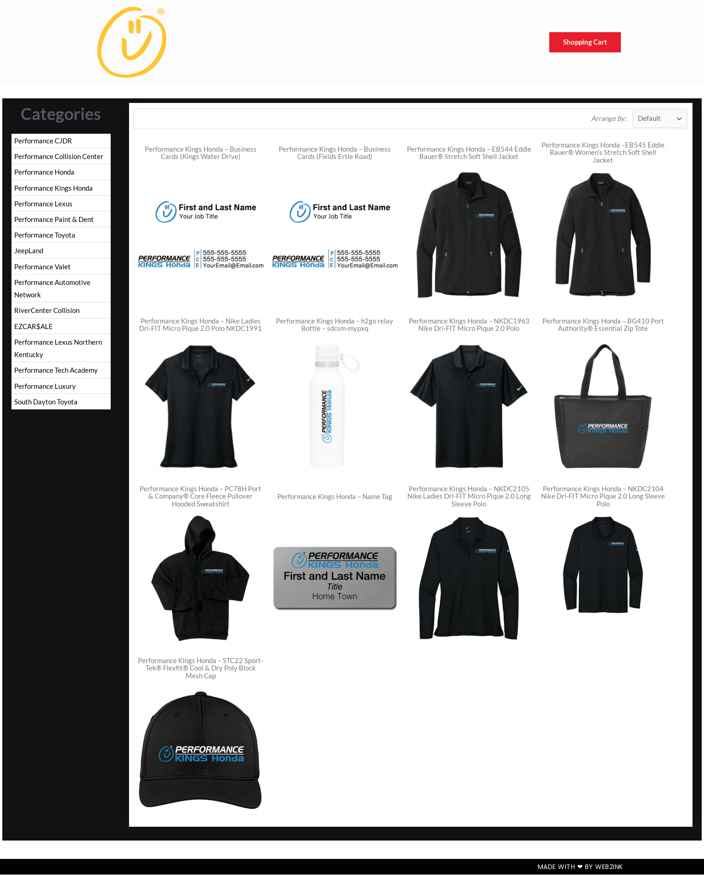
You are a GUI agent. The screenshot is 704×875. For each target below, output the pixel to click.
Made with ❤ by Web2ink (580, 867)
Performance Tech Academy (56, 374)
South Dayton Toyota (46, 406)
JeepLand (28, 253)
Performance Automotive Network (52, 290)
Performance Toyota (44, 237)
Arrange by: (608, 118)
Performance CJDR (43, 140)
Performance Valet (42, 269)
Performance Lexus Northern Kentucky (58, 352)
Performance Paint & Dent (54, 220)
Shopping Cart (585, 42)
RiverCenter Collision (46, 313)
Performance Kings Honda (53, 188)
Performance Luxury (45, 390)
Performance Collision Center (58, 157)
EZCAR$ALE (33, 329)
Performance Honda (44, 172)
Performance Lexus (43, 204)
